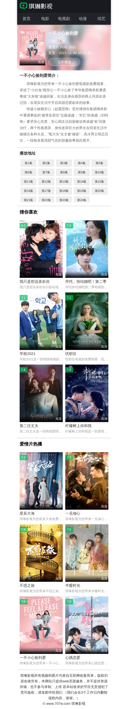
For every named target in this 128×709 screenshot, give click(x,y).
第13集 (64, 181)
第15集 (99, 181)
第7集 (46, 172)
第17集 (46, 190)
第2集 (46, 163)
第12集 (46, 181)
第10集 (99, 172)
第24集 (81, 200)
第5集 (99, 163)
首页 (26, 18)
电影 (45, 18)
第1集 (28, 163)
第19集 (81, 190)
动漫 (83, 18)
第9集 (82, 172)
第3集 (64, 163)
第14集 (81, 181)
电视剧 (64, 18)
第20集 (99, 190)
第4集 (82, 163)
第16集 (28, 190)
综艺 (102, 18)
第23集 (64, 200)
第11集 (28, 181)
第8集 (64, 172)
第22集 (46, 200)
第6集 (28, 172)
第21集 (28, 200)
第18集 (64, 190)
